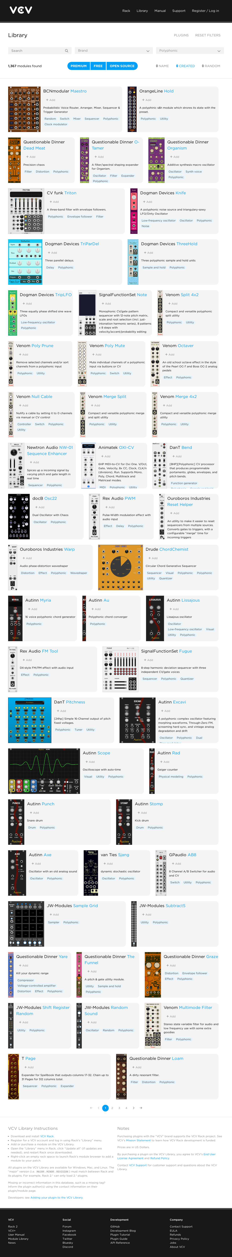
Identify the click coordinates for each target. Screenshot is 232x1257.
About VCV (177, 1247)
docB (37, 498)
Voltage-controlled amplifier (36, 985)
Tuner (78, 729)
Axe (47, 854)
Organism (177, 148)
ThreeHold (186, 243)
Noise (145, 226)
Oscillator (99, 175)
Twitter (67, 1238)
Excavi (179, 701)
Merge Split (114, 396)
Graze (212, 956)
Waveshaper (78, 573)
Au (106, 600)
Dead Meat (34, 148)
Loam (177, 1058)
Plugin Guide (118, 1238)
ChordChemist (173, 549)
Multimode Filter (195, 1007)
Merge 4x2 (186, 396)
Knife (181, 192)
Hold (169, 91)
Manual (160, 11)
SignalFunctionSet (117, 294)
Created (185, 66)
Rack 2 (12, 1226)
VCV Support (138, 1165)
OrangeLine (151, 91)
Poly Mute (115, 345)
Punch (48, 803)
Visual (170, 573)
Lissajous (191, 600)
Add (50, 100)
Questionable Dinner (44, 141)
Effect (168, 377)
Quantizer (165, 578)
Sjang (123, 854)
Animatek (108, 447)
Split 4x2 (189, 294)
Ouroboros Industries (188, 498)
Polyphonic (110, 118)
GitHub (115, 1226)
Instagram (69, 1230)
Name (162, 66)
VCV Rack (47, 1136)
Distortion (42, 171)
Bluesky (68, 1242)
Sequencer (92, 118)
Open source (122, 66)
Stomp (156, 803)
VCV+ (12, 1230)
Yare (63, 956)
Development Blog (123, 1230)
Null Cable (42, 396)
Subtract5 (175, 905)
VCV (11, 1219)
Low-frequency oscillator (159, 220)
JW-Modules (59, 905)
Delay (50, 267)
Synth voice (194, 171)
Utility (164, 118)
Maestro (78, 91)
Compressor (25, 980)
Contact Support (181, 1226)
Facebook (69, 1234)
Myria (45, 600)
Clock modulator (56, 124)
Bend (187, 447)
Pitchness (75, 701)
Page (30, 1058)
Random (211, 66)
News (12, 1242)
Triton (70, 192)
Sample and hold (154, 267)
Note (142, 294)
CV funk (55, 192)
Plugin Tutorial (120, 1234)
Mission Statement (138, 1140)
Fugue (185, 651)
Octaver (186, 345)
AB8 (192, 854)
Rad (176, 752)
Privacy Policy (179, 1238)
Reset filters (208, 35)
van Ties (109, 854)
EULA (173, 1230)
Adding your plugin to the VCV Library (56, 1197)
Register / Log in (205, 11)
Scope (104, 752)
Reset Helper (180, 504)
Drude (152, 549)
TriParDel (89, 243)
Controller (24, 424)
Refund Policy (159, 1158)
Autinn (32, 600)
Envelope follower (79, 216)
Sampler (53, 922)
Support (178, 11)
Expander (127, 175)
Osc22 (50, 498)
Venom (172, 294)
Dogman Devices (157, 192)
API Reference (120, 1242)
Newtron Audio (42, 447)
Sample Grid (85, 905)
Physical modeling (171, 776)
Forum (67, 1226)
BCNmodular (56, 91)
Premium (79, 66)
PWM (130, 498)
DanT (175, 447)
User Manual (16, 1234)
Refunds (175, 1234)
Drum (32, 827)
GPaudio (177, 854)
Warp (69, 549)
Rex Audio (113, 498)
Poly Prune (42, 345)
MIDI (103, 487)
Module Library (18, 1238)
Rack (126, 11)
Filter (28, 171)
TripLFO (63, 294)
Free (98, 66)
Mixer (77, 118)
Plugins (181, 35)
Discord (68, 1247)
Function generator (184, 483)
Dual (199, 737)
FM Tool (50, 651)
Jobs (173, 1242)
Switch (64, 118)
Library (142, 11)
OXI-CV (126, 447)
